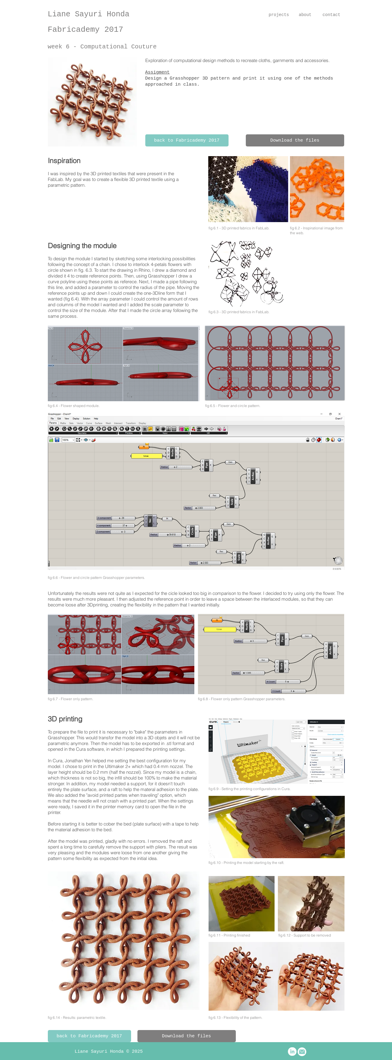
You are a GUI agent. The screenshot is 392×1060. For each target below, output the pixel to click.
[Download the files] (295, 140)
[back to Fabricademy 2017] (187, 140)
